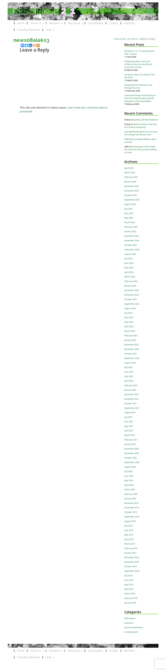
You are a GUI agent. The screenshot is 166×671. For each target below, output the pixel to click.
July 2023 (128, 313)
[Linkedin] (30, 45)
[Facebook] (22, 45)
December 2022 (131, 344)
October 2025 (130, 195)
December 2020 (131, 448)
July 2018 (128, 575)
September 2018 (131, 571)
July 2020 (128, 471)
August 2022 (130, 362)
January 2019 (130, 553)
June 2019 (128, 530)
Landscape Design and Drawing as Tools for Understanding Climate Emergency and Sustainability (140, 98)
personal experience (133, 627)
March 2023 (129, 331)
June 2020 (128, 476)
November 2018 (131, 562)
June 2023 (128, 317)
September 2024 (131, 249)
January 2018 (130, 602)
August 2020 (130, 466)
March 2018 (129, 593)
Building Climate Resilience (146, 119)
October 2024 (130, 245)
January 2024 (130, 285)
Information (129, 618)
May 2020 (128, 480)
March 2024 (129, 276)
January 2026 (130, 181)
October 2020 (130, 457)
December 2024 (131, 236)
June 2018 (128, 580)
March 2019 (129, 543)
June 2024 (128, 263)
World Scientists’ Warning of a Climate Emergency (140, 126)
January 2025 (130, 231)
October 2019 (130, 512)
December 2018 (131, 557)
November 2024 (131, 240)
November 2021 (131, 399)
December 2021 (131, 394)
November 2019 (131, 507)
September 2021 (131, 408)
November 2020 (131, 453)
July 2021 (128, 417)
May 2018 (128, 584)
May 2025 (128, 217)
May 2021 (128, 426)
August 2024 (130, 254)
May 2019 (128, 534)
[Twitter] (26, 45)
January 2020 (130, 498)
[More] (38, 45)
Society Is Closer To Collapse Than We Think (139, 76)
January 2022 (130, 390)
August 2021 (130, 412)
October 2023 (130, 299)
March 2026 (129, 172)
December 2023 (131, 290)
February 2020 (130, 494)
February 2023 (130, 335)
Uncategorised (131, 632)
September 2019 (131, 516)
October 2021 (130, 403)
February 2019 (130, 548)
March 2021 (129, 435)
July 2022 (128, 367)
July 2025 (128, 208)
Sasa (126, 131)
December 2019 (131, 503)
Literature (128, 623)
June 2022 (128, 371)
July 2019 (128, 525)
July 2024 (128, 258)
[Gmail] (34, 45)
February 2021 (130, 439)
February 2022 (130, 385)
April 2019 (129, 539)
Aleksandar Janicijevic (125, 38)
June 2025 (128, 213)
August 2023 (130, 308)
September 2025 (131, 199)
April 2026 (129, 168)
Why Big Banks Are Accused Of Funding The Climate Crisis (140, 133)
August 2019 (130, 521)
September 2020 (131, 462)
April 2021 (129, 430)
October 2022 (130, 353)
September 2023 (131, 304)
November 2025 (131, 190)
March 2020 (129, 489)
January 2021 (130, 444)
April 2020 (129, 485)
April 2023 (129, 326)
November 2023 (131, 294)
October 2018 (130, 566)
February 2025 (130, 227)
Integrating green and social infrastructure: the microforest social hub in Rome (138, 64)
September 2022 (131, 358)
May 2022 (128, 376)
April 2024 (129, 272)
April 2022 (129, 380)
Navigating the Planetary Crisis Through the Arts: (138, 86)
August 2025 (130, 204)
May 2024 (128, 267)
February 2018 (130, 598)
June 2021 (128, 421)
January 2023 (130, 340)
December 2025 (131, 186)
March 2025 (129, 222)
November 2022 (131, 349)
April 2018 (129, 589)
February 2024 (130, 281)
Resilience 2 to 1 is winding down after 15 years (139, 52)
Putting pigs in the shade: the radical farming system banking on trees (140, 149)
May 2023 (128, 322)
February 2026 (130, 177)
